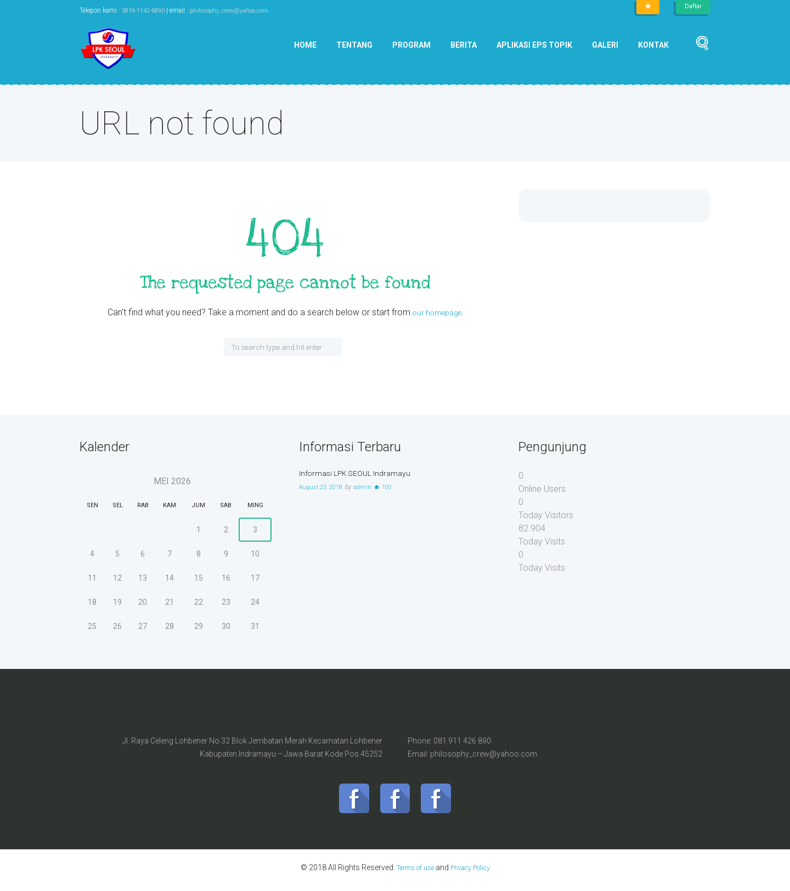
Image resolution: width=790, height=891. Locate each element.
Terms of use (410, 873)
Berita (463, 45)
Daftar (692, 6)
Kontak (653, 45)
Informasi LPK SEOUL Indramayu (362, 473)
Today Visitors (545, 515)
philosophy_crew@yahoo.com (239, 10)
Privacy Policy (474, 873)
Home (305, 45)
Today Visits (541, 541)
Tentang (354, 45)
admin (369, 487)
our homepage (436, 312)
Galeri (605, 45)
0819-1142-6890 (146, 10)
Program (411, 45)
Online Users (542, 489)
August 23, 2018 (324, 487)
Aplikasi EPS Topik (534, 45)
